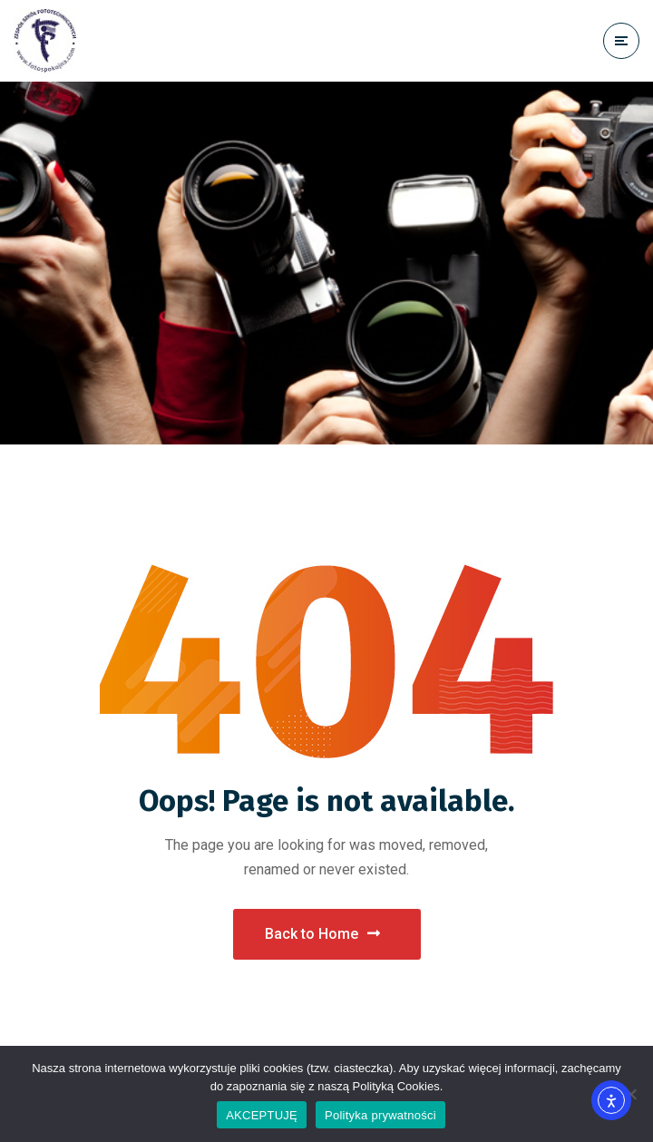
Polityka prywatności (380, 1115)
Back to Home (322, 933)
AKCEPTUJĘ (261, 1115)
